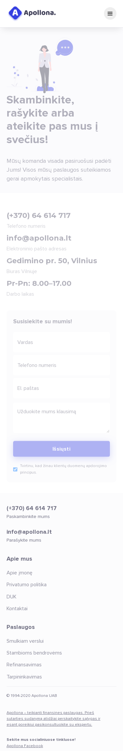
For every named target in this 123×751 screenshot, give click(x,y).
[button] (110, 13)
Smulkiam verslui (25, 645)
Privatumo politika (27, 588)
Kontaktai (17, 612)
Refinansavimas (24, 669)
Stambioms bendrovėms (34, 656)
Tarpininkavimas (24, 680)
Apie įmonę (19, 576)
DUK (11, 600)
